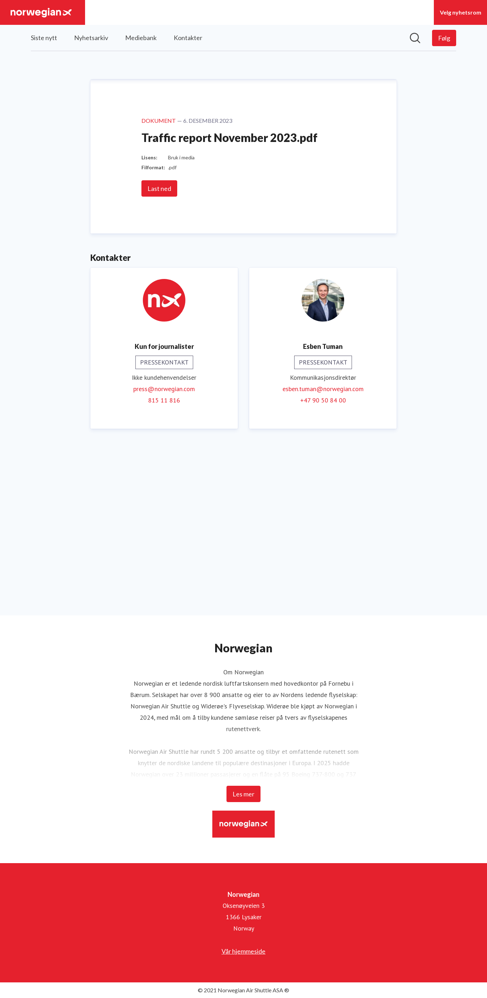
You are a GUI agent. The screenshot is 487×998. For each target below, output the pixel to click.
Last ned (159, 352)
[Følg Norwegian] (444, 38)
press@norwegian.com (164, 553)
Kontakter (188, 38)
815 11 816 (164, 564)
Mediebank (141, 38)
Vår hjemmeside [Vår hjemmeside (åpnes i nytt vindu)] (243, 951)
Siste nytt (44, 38)
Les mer (243, 794)
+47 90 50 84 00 (323, 564)
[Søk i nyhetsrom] (415, 38)
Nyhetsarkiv (91, 38)
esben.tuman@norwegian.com (323, 553)
